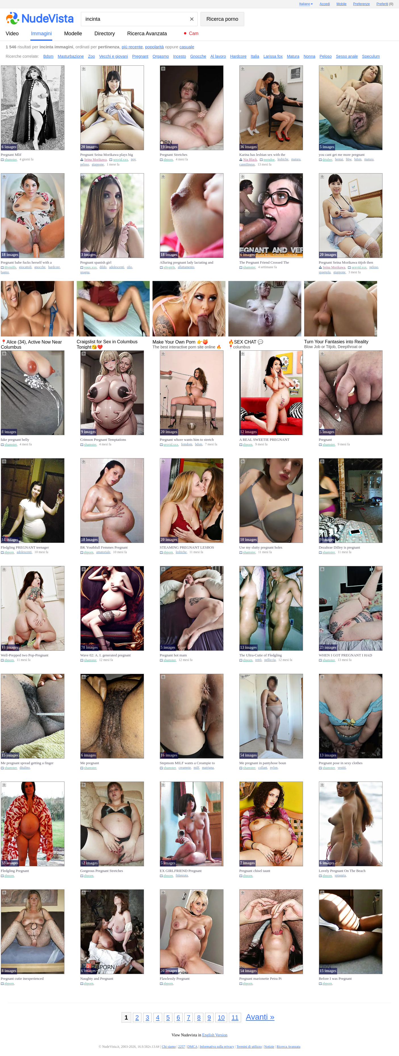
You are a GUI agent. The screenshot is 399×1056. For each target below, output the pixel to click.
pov (133, 159)
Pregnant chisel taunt (254, 871)
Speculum (371, 56)
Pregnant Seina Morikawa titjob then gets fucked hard (346, 262)
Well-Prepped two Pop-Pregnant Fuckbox (25, 655)
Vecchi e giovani (113, 56)
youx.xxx (90, 267)
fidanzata (182, 875)
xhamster (11, 160)
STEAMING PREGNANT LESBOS (187, 547)
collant (262, 768)
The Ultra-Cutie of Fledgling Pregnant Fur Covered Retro (260, 655)
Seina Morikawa (95, 160)
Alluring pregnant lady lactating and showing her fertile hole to (186, 262)
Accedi (325, 4)
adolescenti (116, 267)
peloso (84, 164)
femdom (186, 444)
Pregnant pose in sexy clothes (341, 763)
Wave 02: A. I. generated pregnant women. (105, 655)
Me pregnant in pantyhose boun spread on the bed (262, 763)
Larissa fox (273, 56)
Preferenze (361, 4)
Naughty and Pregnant (96, 978)
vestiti (342, 768)
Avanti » (260, 1016)
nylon (274, 768)
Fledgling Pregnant (15, 871)
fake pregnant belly (15, 439)
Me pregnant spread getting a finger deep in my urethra (27, 763)
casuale (186, 46)
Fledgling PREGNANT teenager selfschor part (25, 547)
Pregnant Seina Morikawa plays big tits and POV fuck (106, 154)
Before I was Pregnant (335, 978)
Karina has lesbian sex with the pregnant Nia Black (262, 154)
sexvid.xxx (120, 160)
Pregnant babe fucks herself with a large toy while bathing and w (26, 262)
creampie (185, 768)
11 (234, 1017)
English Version (214, 1035)
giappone (98, 164)
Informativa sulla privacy (217, 1047)
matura (295, 159)
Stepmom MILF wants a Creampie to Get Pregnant (187, 763)
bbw (348, 159)
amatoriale (103, 552)
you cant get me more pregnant (342, 154)
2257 (181, 1047)
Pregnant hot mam (173, 655)
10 (221, 1017)
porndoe (269, 160)
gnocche (39, 267)
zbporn (168, 160)
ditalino (25, 768)
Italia (255, 56)
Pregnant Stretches (173, 154)
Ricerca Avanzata (147, 33)
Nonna (309, 56)
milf (196, 768)
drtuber (327, 160)
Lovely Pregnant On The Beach (342, 871)
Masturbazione (71, 56)
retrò (258, 660)
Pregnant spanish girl (96, 262)
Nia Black (250, 160)
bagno (5, 272)
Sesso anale (347, 56)
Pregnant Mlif (11, 154)
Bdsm (48, 56)
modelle (73, 33)
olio (129, 267)
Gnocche (198, 56)
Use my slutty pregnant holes (261, 547)
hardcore (54, 267)
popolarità (154, 46)
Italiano (304, 4)
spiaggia (340, 875)
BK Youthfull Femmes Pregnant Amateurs (104, 547)
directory (104, 33)
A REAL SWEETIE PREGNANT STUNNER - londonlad (264, 439)
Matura (293, 56)
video (12, 33)
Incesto (179, 56)
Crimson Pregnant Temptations (103, 439)
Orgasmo (161, 56)
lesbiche (282, 159)
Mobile (341, 4)
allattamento (186, 267)
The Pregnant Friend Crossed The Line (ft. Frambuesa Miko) (264, 262)
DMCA (192, 1047)
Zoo (91, 56)
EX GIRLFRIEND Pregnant (181, 871)
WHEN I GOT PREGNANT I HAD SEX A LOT (345, 655)
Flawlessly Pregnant (175, 978)
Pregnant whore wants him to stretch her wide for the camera (187, 439)
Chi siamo (169, 1047)
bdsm (357, 159)
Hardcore (238, 56)
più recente (132, 46)
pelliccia (270, 660)
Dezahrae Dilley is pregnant (339, 547)
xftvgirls (169, 267)
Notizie (269, 1047)
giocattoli (25, 267)
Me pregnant (89, 763)
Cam (194, 33)
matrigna (208, 768)
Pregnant (140, 56)
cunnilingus (247, 164)
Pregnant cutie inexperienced (22, 978)
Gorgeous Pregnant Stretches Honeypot (101, 871)
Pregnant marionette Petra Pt (260, 978)
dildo (103, 267)
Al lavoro (218, 56)
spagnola (325, 272)
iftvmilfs (10, 267)
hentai (339, 159)
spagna (84, 272)
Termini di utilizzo (249, 1047)
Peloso (325, 56)
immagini (41, 33)
